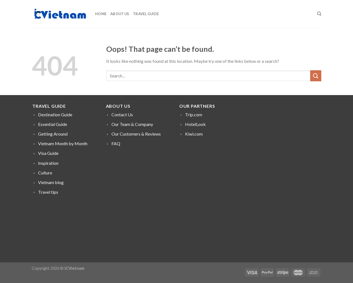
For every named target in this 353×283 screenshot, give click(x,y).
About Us (119, 14)
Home (100, 14)
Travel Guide (146, 14)
